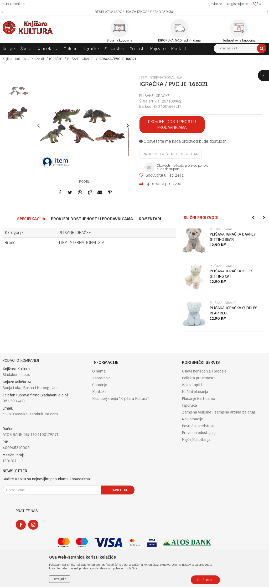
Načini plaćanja (195, 391)
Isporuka (189, 405)
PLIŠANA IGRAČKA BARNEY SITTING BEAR (233, 237)
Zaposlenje (101, 378)
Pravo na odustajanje (200, 432)
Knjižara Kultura (14, 59)
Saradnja (99, 384)
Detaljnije (59, 579)
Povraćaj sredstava (198, 425)
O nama (99, 371)
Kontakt (99, 391)
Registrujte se (237, 4)
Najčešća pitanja (196, 439)
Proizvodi (37, 59)
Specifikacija (31, 218)
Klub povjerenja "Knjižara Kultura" (120, 398)
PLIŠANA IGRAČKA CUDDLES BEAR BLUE (233, 310)
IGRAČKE (55, 59)
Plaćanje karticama (198, 398)
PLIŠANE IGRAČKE (80, 59)
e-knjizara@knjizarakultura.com (30, 414)
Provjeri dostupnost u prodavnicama (172, 124)
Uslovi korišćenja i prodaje (204, 371)
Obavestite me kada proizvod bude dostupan (182, 141)
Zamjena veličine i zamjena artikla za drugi (219, 412)
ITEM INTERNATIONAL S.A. (82, 242)
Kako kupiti (192, 384)
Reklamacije (192, 419)
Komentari (150, 218)
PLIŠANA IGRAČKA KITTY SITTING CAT (231, 274)
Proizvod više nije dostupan (170, 154)
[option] (134, 12)
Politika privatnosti (198, 378)
